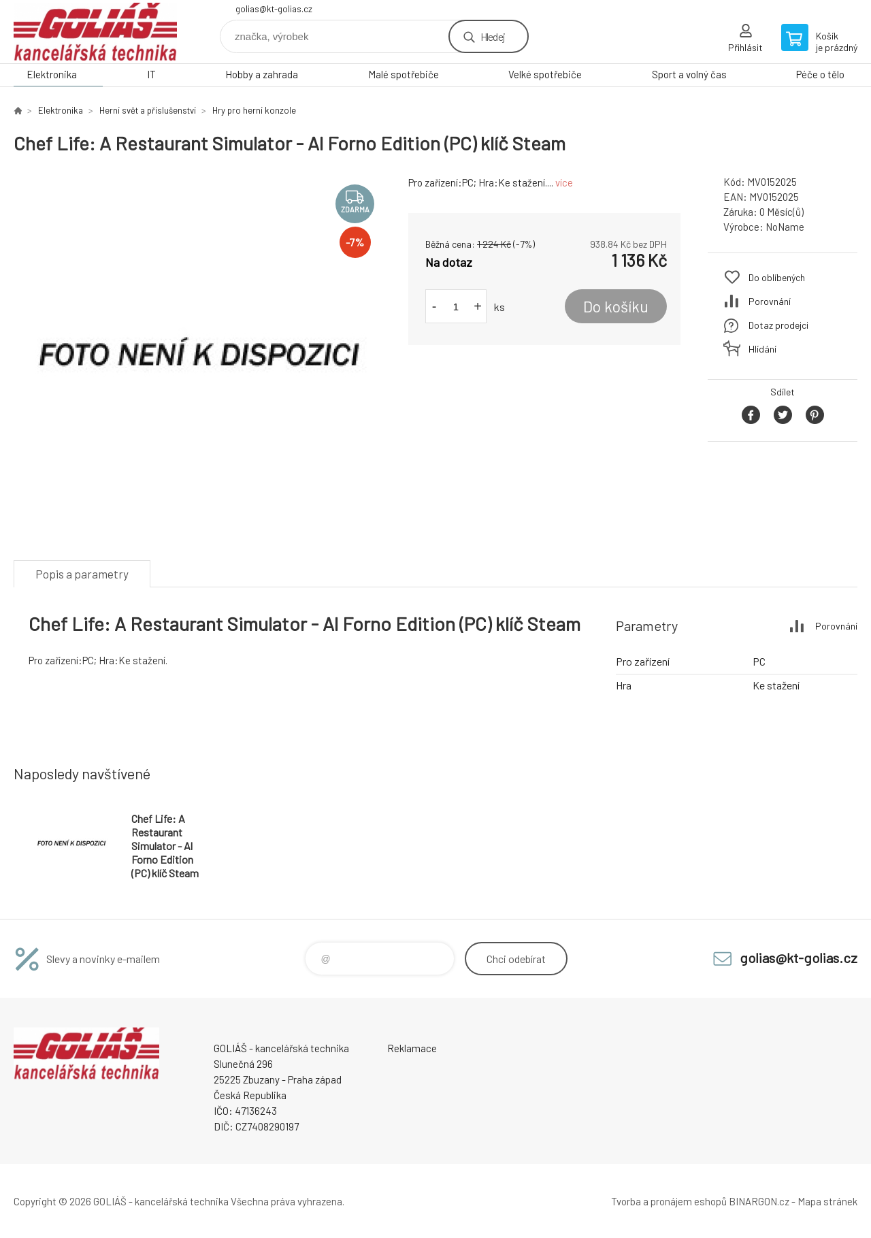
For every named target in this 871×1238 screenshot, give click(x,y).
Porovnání (770, 301)
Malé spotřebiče (403, 74)
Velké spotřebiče (545, 74)
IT (151, 74)
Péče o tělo (820, 74)
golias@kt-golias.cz (273, 8)
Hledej (492, 36)
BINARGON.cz (759, 1201)
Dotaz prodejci (778, 325)
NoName (785, 227)
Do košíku (615, 306)
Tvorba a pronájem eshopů (669, 1201)
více (564, 182)
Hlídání (762, 349)
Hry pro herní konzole (254, 110)
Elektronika (52, 74)
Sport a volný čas (689, 74)
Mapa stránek (827, 1201)
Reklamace (412, 1048)
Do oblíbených (777, 277)
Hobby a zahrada (261, 74)
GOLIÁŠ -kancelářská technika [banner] (95, 31)
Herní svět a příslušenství (147, 110)
